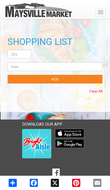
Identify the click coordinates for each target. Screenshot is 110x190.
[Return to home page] (55, 10)
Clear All (95, 91)
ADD (55, 79)
